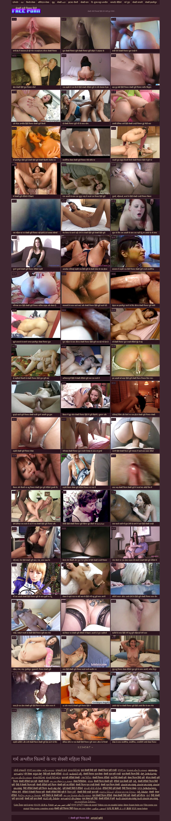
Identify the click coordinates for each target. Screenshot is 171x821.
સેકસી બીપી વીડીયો (92, 788)
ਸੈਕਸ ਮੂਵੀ (71, 792)
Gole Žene (18, 805)
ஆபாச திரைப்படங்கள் (61, 781)
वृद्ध (53, 2)
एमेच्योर (15, 2)
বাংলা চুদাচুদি (77, 805)
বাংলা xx (122, 770)
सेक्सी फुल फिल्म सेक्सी (110, 785)
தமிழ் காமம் (48, 770)
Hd (22, 2)
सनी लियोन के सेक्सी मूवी (52, 795)
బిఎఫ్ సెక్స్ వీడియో (51, 798)
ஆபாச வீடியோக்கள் (21, 777)
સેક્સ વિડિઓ (74, 770)
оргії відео (28, 805)
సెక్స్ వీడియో (142, 792)
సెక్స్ (135, 781)
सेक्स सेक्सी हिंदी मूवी (121, 795)
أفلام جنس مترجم (62, 805)
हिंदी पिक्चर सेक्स (129, 788)
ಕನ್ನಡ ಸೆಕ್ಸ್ (37, 774)
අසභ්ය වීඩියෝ (106, 792)
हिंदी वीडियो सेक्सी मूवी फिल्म (35, 788)
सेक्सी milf (61, 2)
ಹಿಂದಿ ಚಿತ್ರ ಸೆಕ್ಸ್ (54, 788)
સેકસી (65, 774)
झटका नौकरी (73, 2)
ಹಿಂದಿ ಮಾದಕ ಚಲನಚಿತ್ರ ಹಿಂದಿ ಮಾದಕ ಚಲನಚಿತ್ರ (137, 798)
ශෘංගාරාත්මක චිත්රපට (85, 802)
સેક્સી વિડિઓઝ (53, 777)
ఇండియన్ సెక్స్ (75, 774)
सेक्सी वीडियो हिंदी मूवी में (56, 792)
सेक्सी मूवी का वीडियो (66, 785)
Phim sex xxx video (82, 808)
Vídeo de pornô (90, 805)
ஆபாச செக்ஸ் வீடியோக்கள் (77, 795)
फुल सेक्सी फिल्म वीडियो (102, 795)
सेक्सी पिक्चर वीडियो (100, 777)
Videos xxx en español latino (110, 805)
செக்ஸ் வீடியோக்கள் (137, 770)
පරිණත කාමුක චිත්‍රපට (125, 792)
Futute (51, 805)
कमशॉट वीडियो (115, 2)
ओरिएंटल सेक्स (43, 2)
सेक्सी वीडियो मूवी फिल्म (46, 785)
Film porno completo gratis (42, 808)
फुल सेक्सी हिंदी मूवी (89, 770)
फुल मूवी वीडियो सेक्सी (71, 777)
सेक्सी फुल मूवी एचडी (112, 774)
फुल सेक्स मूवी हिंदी (90, 798)
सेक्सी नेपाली (43, 781)
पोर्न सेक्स (28, 774)
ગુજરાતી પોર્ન (61, 770)
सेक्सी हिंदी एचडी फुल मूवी (87, 792)
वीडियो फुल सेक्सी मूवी (123, 781)
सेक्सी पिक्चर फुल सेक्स (93, 774)
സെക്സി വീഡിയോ (71, 798)
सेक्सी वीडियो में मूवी (107, 798)
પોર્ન (148, 795)
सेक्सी (151, 792)
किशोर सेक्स (30, 2)
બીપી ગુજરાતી (20, 770)
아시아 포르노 (41, 805)
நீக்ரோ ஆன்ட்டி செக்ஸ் (29, 795)
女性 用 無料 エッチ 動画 (119, 808)
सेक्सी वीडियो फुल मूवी (28, 781)
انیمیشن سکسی (98, 808)
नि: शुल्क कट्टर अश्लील (99, 2)
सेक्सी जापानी (137, 2)
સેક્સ (90, 781)
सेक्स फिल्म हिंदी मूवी (136, 777)
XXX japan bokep (140, 808)
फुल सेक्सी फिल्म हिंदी (131, 774)
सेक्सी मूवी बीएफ (138, 795)
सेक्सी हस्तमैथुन (151, 2)
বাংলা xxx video (34, 770)
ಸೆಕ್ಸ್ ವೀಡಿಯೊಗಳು (149, 774)
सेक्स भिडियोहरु (80, 781)
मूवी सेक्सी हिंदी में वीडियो (73, 788)
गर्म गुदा (127, 2)
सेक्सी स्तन (84, 2)
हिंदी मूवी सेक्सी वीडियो (52, 774)
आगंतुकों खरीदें (97, 818)
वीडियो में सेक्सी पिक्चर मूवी (33, 792)
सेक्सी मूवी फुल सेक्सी (33, 798)
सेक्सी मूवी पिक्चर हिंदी (26, 8)
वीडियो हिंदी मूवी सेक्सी (111, 788)
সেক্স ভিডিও (86, 777)
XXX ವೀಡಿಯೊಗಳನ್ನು (147, 788)
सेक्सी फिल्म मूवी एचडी (107, 770)
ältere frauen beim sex (133, 805)
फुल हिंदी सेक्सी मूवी (118, 777)
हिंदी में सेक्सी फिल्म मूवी (25, 785)
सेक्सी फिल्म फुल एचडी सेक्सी (88, 785)
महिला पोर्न (16, 792)
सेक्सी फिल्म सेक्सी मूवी (103, 781)
